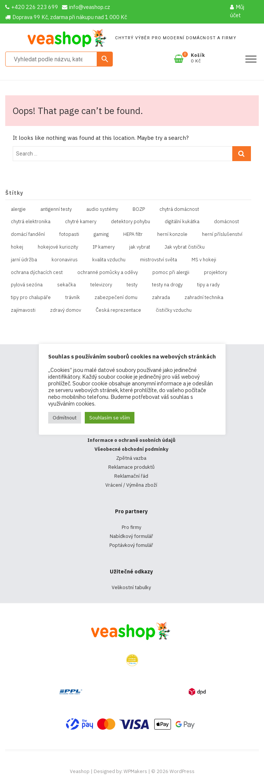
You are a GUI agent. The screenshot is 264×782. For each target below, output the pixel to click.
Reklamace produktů (131, 467)
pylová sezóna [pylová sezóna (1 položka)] (27, 284)
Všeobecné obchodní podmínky (131, 449)
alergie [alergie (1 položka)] (18, 209)
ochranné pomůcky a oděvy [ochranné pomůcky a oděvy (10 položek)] (107, 272)
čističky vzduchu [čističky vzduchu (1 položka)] (174, 310)
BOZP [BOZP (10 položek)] (139, 209)
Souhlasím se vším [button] (109, 418)
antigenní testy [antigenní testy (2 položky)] (56, 209)
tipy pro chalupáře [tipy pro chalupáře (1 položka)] (31, 297)
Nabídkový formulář (131, 536)
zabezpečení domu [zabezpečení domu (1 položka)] (115, 297)
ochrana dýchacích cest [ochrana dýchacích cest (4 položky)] (37, 272)
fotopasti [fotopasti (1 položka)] (69, 234)
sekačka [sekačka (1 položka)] (66, 284)
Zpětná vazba (131, 458)
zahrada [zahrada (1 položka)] (161, 297)
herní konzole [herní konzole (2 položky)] (172, 234)
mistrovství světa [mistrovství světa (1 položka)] (158, 259)
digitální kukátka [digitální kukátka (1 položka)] (182, 221)
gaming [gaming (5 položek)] (101, 234)
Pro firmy (131, 527)
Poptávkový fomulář (131, 545)
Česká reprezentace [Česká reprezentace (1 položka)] (118, 310)
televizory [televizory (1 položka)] (101, 284)
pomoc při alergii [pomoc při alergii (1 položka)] (170, 272)
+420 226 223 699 (31, 6)
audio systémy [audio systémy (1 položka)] (102, 209)
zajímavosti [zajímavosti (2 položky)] (23, 310)
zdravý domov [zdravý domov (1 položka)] (65, 310)
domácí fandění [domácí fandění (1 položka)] (28, 234)
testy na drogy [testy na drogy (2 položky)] (167, 284)
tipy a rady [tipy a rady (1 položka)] (208, 284)
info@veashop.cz (86, 6)
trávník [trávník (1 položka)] (72, 297)
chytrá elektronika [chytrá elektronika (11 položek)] (30, 221)
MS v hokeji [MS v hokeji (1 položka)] (204, 259)
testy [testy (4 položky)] (132, 284)
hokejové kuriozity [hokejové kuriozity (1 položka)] (58, 247)
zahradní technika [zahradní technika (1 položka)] (203, 297)
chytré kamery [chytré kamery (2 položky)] (80, 221)
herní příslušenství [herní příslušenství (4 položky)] (222, 234)
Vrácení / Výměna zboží (131, 485)
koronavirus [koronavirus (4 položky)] (65, 259)
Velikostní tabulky (131, 587)
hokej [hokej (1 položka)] (17, 247)
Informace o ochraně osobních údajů (131, 440)
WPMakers (135, 771)
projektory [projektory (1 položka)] (215, 272)
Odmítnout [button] (65, 418)
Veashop (80, 771)
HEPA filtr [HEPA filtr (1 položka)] (133, 234)
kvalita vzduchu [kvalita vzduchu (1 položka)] (108, 259)
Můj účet (237, 11)
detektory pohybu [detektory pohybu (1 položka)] (130, 221)
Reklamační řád (131, 476)
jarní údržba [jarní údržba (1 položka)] (24, 259)
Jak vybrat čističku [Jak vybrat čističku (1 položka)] (185, 247)
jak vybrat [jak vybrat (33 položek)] (139, 247)
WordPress (182, 771)
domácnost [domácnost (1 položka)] (226, 221)
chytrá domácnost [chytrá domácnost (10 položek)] (179, 209)
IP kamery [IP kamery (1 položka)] (104, 247)
